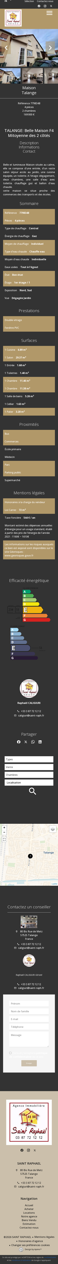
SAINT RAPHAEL (29, 1163)
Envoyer (29, 1063)
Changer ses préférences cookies (30, 1245)
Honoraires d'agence (30, 1241)
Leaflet (54, 884)
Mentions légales (44, 1237)
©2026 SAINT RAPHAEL (17, 1237)
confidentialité (50, 1257)
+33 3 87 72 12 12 (31, 711)
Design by (33, 1249)
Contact (29, 151)
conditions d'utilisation (21, 1260)
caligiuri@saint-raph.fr (31, 715)
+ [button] (4, 828)
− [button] (4, 832)
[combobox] (29, 759)
